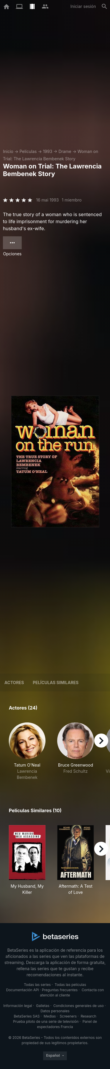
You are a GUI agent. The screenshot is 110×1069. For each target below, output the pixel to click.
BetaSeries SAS (27, 1016)
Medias (50, 1016)
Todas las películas (70, 984)
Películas (28, 151)
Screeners (68, 1016)
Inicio (8, 151)
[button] (27, 751)
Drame (64, 151)
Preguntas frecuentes (60, 990)
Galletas (43, 1005)
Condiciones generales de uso (78, 1005)
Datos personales (55, 1011)
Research (88, 1016)
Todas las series (37, 984)
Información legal (17, 1005)
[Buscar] (104, 6)
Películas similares (56, 682)
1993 (47, 151)
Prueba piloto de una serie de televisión (46, 1021)
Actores (14, 682)
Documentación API (22, 990)
